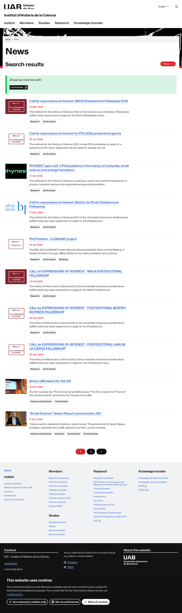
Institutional (18, 91)
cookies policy (15, 594)
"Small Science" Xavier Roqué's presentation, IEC (65, 424)
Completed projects (103, 504)
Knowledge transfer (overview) (153, 489)
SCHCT (144, 502)
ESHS (143, 498)
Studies (44, 27)
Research (62, 27)
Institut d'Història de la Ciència (46, 17)
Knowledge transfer (88, 27)
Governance (10, 508)
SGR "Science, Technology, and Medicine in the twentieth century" (110, 494)
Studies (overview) (58, 534)
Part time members (58, 497)
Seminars (98, 512)
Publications (100, 508)
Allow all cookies (96, 602)
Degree (52, 538)
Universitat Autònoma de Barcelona (32, 7)
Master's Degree (57, 542)
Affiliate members (57, 501)
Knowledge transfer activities (153, 493)
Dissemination (99, 445)
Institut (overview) (12, 496)
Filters (168, 68)
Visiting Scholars (57, 505)
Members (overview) (59, 489)
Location (8, 504)
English (163, 8)
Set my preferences (65, 602)
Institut (9, 27)
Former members (57, 513)
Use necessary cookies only (27, 602)
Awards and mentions (43, 411)
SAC (97, 532)
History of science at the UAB (18, 500)
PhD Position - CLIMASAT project (53, 246)
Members (27, 27)
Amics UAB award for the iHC (50, 391)
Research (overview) (103, 489)
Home (8, 483)
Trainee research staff (59, 509)
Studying (68, 266)
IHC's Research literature (108, 524)
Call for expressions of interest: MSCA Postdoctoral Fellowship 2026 (78, 105)
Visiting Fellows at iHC (104, 516)
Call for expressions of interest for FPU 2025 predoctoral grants (75, 138)
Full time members (58, 493)
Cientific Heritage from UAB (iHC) (110, 528)
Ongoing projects (102, 500)
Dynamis (100, 520)
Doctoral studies (57, 546)
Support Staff (55, 517)
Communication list (14, 512)
